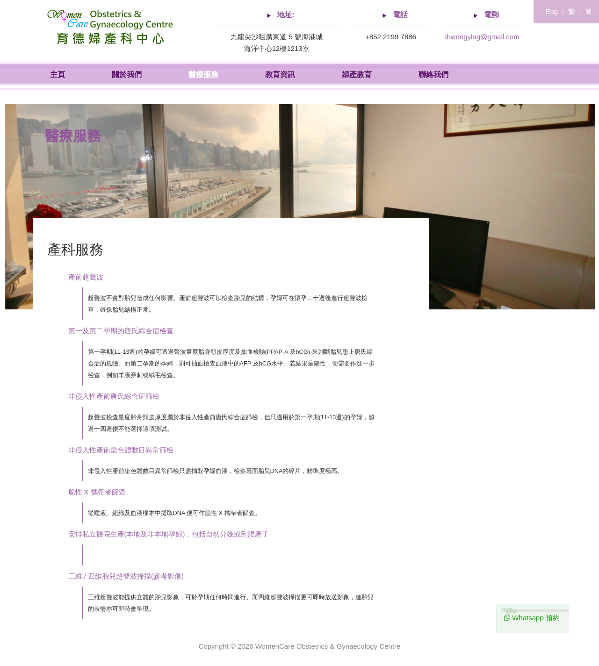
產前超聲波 (85, 277)
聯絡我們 (433, 75)
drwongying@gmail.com (481, 37)
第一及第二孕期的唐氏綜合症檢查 (120, 331)
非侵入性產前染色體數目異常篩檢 (120, 450)
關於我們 (127, 75)
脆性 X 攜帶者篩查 (97, 492)
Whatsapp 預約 (532, 618)
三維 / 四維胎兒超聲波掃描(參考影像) (126, 576)
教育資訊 (280, 75)
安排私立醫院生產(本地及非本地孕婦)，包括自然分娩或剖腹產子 (168, 534)
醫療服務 (203, 75)
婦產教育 (357, 75)
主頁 (57, 75)
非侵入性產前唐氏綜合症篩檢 (113, 396)
